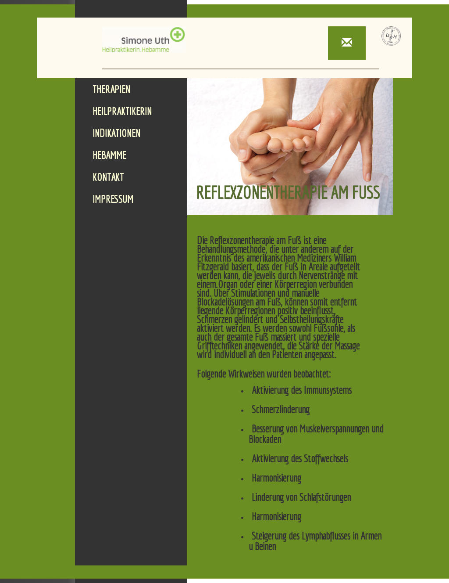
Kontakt (108, 177)
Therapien (111, 89)
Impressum (113, 199)
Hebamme (109, 155)
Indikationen (116, 133)
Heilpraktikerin (122, 111)
